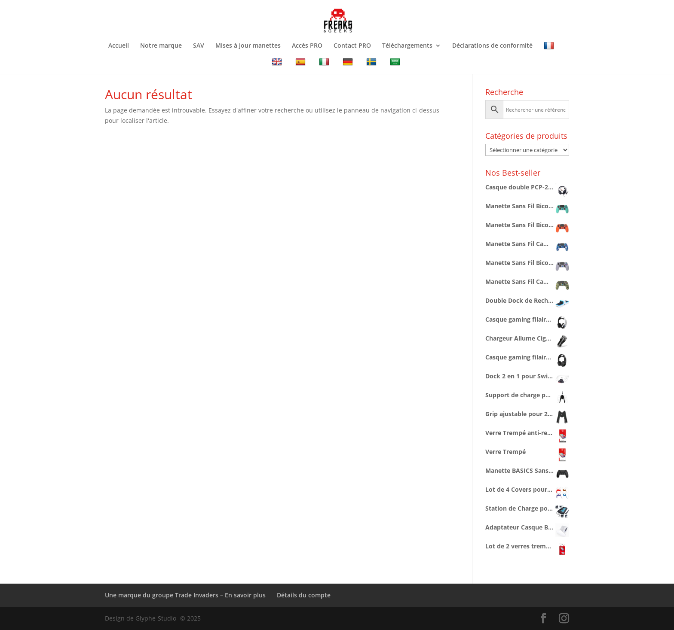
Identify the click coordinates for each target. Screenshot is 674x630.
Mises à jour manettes (248, 46)
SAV (198, 46)
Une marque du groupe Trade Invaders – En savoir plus (185, 595)
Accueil (118, 46)
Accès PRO (307, 46)
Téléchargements (407, 46)
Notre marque (161, 46)
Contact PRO (352, 46)
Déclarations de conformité (492, 46)
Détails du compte (304, 595)
